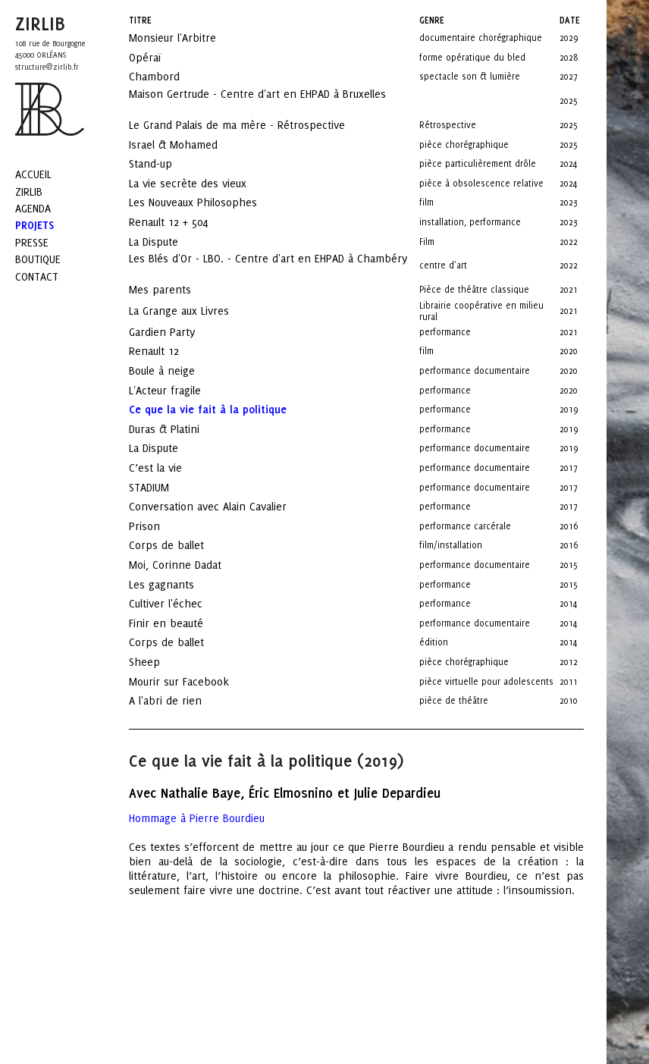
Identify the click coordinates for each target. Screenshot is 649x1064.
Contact (36, 276)
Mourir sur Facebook (192, 681)
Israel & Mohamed (187, 144)
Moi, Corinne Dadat (189, 564)
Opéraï (159, 57)
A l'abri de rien (179, 700)
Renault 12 (167, 351)
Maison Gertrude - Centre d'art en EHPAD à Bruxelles (257, 99)
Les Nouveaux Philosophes (206, 202)
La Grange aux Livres (194, 310)
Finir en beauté (179, 623)
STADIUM (162, 487)
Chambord (168, 76)
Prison (158, 526)
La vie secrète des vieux (201, 183)
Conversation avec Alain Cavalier (221, 506)
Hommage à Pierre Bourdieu (197, 818)
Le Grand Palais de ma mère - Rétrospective (250, 125)
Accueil (33, 174)
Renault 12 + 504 (182, 222)
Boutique (38, 259)
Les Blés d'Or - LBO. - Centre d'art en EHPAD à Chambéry (268, 264)
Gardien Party (175, 332)
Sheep (158, 661)
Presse (32, 242)
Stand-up (164, 163)
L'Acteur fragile (178, 390)
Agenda (33, 208)
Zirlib (28, 191)
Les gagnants (175, 584)
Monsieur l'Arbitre (186, 37)
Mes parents (173, 289)
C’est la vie (169, 467)
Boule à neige (175, 370)
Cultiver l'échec (179, 603)
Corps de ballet (180, 545)
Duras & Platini (178, 429)
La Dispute (167, 241)
